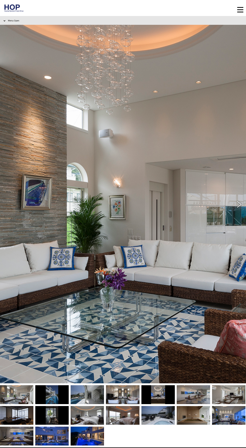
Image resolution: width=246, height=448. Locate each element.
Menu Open (13, 20)
